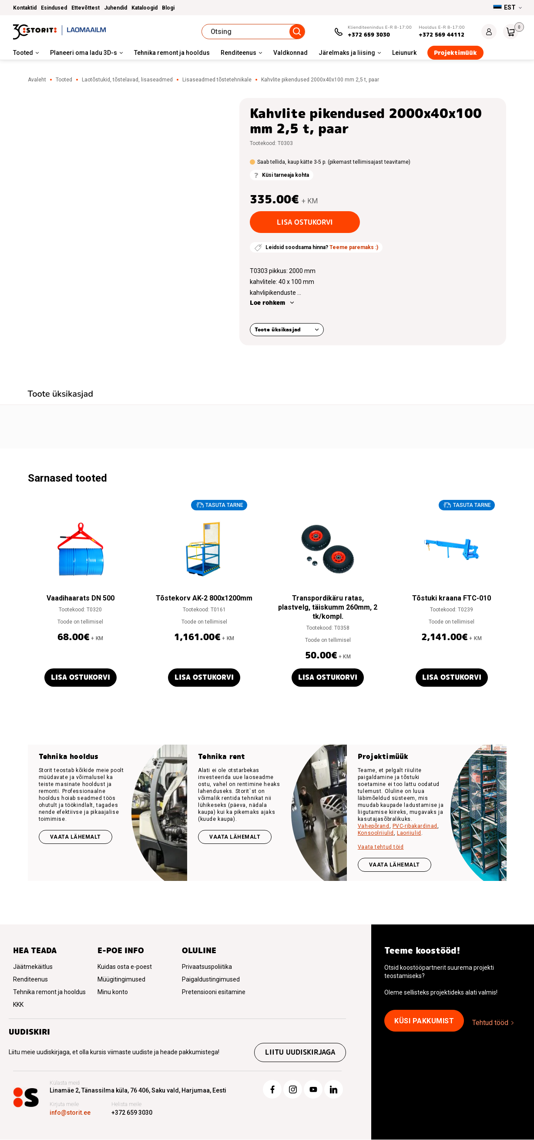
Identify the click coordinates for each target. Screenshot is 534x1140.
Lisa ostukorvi (305, 222)
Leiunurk (404, 52)
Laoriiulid (409, 833)
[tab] (61, 395)
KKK (18, 1004)
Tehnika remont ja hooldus (172, 52)
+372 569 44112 (441, 34)
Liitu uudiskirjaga (300, 1053)
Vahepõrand (374, 826)
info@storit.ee (70, 1113)
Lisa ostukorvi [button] (80, 677)
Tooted (23, 52)
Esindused (54, 8)
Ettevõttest (85, 8)
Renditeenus (238, 52)
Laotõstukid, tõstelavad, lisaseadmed (127, 80)
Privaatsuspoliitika (207, 966)
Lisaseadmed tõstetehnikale (217, 80)
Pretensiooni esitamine (213, 991)
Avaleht (37, 80)
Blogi (168, 8)
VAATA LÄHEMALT (394, 865)
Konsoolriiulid (376, 833)
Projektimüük (455, 52)
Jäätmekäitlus (33, 966)
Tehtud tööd (490, 1023)
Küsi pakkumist (424, 1021)
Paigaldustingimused (211, 979)
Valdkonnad (290, 52)
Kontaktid (25, 8)
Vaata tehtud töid (381, 847)
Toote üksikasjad (278, 329)
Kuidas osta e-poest (124, 966)
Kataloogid (144, 8)
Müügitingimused (121, 979)
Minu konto (112, 991)
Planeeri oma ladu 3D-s (83, 52)
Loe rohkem (267, 302)
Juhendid (115, 8)
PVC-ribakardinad (415, 826)
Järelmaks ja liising (347, 52)
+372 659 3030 (369, 34)
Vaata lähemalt (75, 837)
